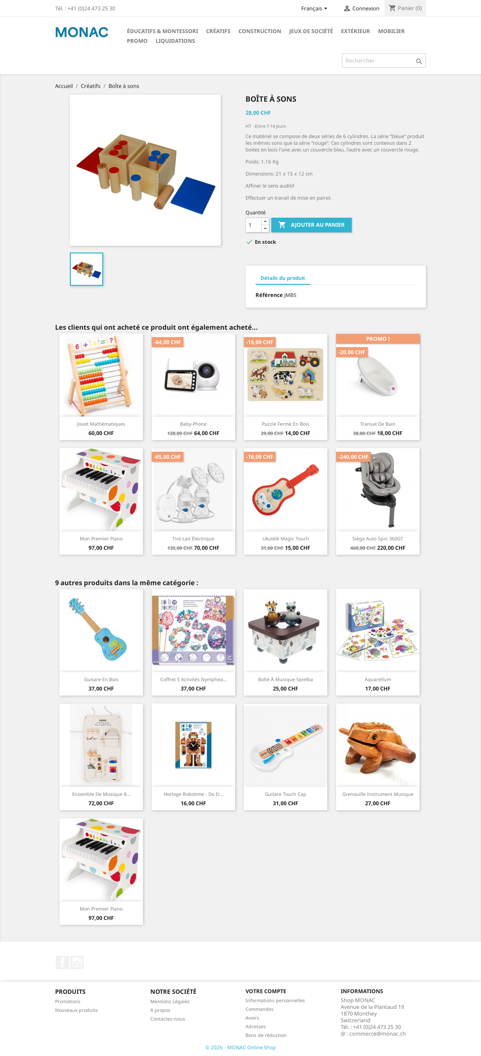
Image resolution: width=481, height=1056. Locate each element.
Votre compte (266, 991)
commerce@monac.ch (377, 1033)
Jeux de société (311, 31)
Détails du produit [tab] (283, 278)
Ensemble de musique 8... (101, 794)
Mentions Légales (170, 1001)
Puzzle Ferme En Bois (285, 424)
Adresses (256, 1026)
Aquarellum (378, 679)
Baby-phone (193, 424)
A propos (160, 1010)
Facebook (62, 962)
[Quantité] (254, 225)
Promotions (68, 1001)
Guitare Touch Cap (285, 794)
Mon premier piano (101, 538)
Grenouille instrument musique (378, 794)
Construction (259, 31)
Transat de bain (377, 424)
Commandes (260, 1009)
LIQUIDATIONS (175, 40)
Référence (269, 295)
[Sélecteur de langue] (315, 9)
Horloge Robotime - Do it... (193, 794)
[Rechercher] (384, 61)
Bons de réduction (266, 1035)
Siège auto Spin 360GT (377, 538)
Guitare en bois (101, 679)
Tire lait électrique (193, 538)
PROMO (137, 40)
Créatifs (218, 31)
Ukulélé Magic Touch (286, 538)
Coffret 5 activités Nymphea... (193, 679)
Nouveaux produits (76, 1010)
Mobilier (391, 31)
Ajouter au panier (311, 225)
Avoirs (252, 1018)
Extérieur (355, 31)
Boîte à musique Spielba (285, 679)
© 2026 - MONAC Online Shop (240, 1047)
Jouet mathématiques (101, 424)
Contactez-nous (167, 1019)
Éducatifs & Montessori (162, 31)
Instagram (77, 962)
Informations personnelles (275, 1000)
